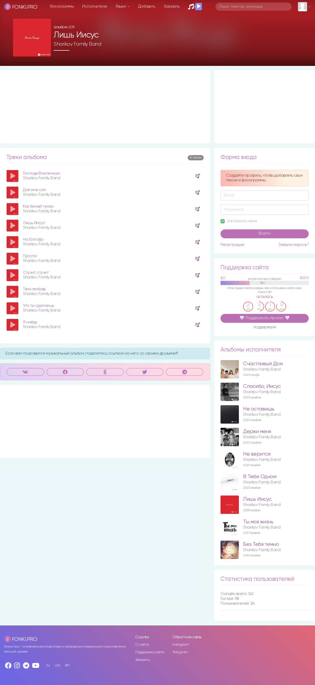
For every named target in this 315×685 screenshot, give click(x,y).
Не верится (256, 454)
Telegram (180, 652)
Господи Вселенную (41, 173)
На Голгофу (33, 239)
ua (57, 665)
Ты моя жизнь (258, 522)
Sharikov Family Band (77, 44)
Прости (29, 256)
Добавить (146, 6)
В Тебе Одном (259, 477)
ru (48, 665)
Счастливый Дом (262, 364)
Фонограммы (62, 6)
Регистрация (232, 245)
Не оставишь (258, 409)
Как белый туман (38, 206)
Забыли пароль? (293, 245)
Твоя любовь (34, 289)
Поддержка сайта (150, 652)
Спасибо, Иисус (262, 386)
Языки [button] (121, 6)
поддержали (264, 327)
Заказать (172, 6)
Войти (265, 233)
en (67, 665)
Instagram (181, 644)
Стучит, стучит (36, 273)
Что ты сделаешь (38, 306)
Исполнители (94, 6)
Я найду (30, 322)
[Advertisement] (105, 107)
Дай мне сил (34, 190)
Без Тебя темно (261, 544)
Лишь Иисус (34, 223)
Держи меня (257, 431)
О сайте (142, 644)
